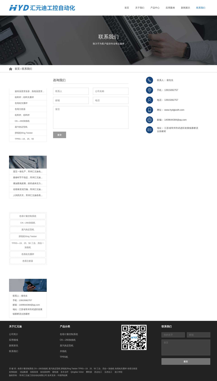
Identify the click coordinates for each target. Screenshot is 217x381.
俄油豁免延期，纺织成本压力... (27, 183)
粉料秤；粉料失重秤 (24, 97)
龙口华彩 (118, 372)
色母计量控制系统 (27, 216)
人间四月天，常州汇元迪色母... (27, 195)
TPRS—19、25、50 (24, 139)
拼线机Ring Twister (24, 133)
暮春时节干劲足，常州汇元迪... (27, 177)
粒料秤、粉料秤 (22, 115)
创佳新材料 (45, 372)
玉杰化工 (108, 372)
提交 (59, 135)
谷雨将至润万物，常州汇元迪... (27, 189)
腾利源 (89, 372)
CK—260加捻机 (22, 121)
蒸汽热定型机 (21, 127)
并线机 (63, 351)
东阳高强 (34, 372)
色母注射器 (20, 109)
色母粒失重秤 (21, 103)
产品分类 (65, 326)
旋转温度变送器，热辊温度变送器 (31, 91)
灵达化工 (98, 372)
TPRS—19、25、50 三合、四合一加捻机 (28, 245)
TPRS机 (64, 357)
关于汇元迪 (15, 326)
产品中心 (155, 8)
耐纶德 (55, 372)
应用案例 (170, 8)
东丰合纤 (64, 372)
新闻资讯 (13, 345)
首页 (127, 8)
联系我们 (200, 8)
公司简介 (13, 334)
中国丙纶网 (62, 375)
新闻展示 (185, 8)
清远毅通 (24, 372)
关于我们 (139, 8)
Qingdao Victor (77, 372)
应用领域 (13, 340)
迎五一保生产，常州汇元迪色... (27, 171)
